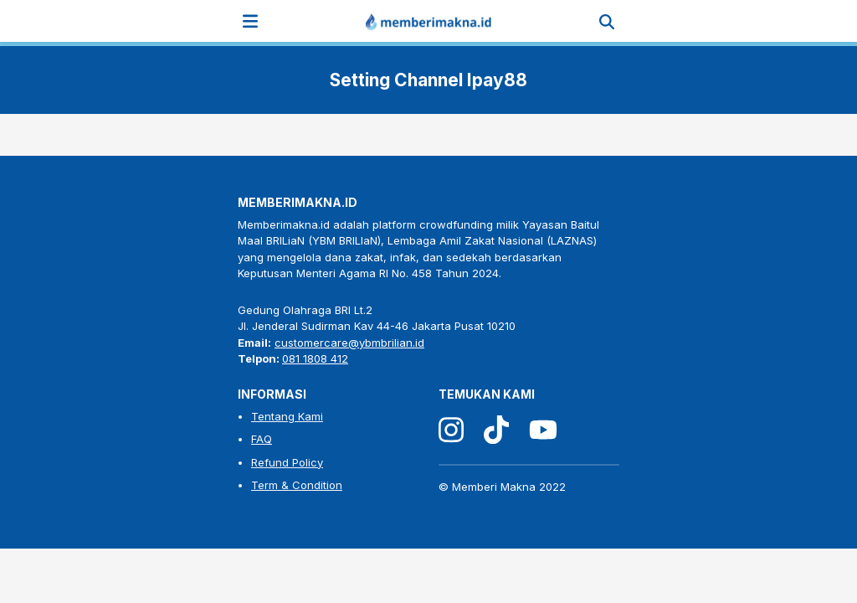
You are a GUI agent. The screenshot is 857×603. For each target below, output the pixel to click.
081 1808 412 (315, 358)
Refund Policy (287, 462)
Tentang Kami (287, 416)
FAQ (261, 439)
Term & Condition (296, 485)
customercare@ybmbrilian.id (349, 342)
